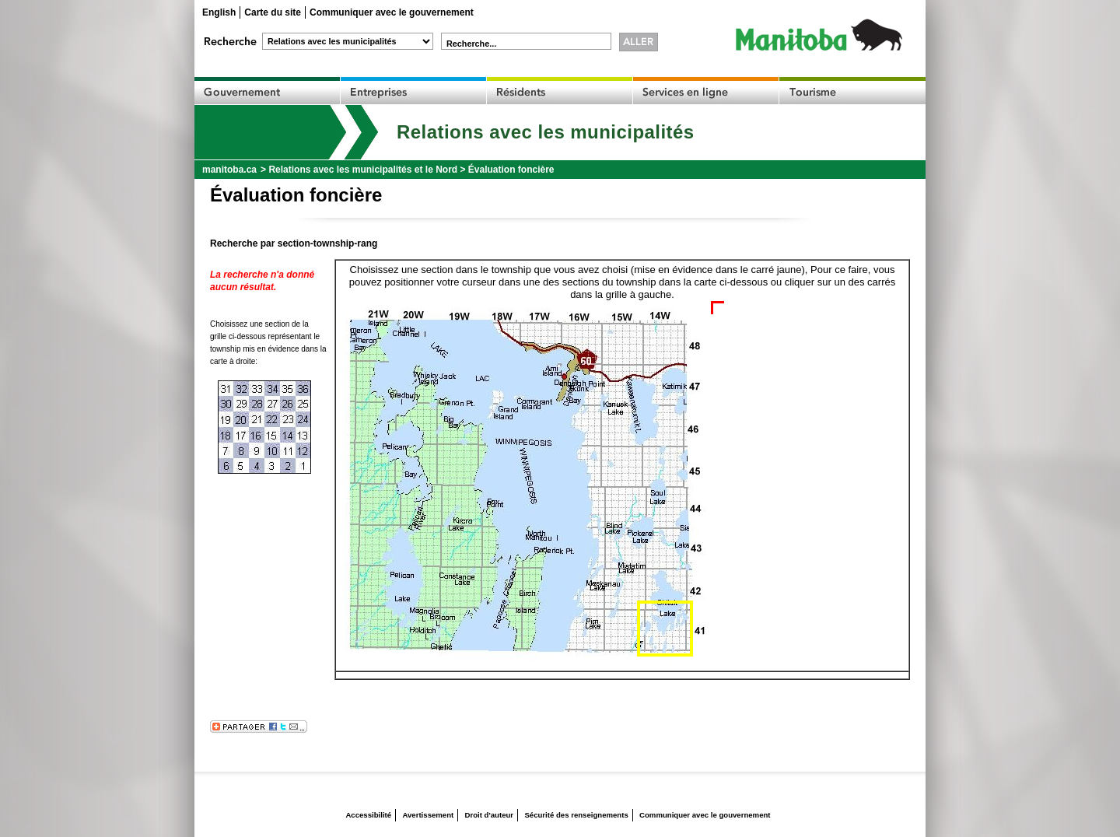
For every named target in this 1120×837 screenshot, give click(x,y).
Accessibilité (368, 815)
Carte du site (272, 12)
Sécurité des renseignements (576, 815)
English (219, 12)
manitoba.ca (229, 169)
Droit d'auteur (489, 815)
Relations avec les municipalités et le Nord (362, 169)
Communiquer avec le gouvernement (392, 12)
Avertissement (427, 815)
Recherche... (471, 43)
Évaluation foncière (511, 169)
